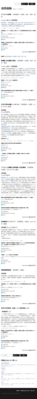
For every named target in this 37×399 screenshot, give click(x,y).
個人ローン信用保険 (6, 133)
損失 (28, 68)
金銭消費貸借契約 (8, 56)
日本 (2, 114)
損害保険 (3, 22)
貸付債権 (22, 121)
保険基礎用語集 (6, 270)
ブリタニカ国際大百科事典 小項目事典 (13, 167)
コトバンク (6, 4)
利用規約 (17, 390)
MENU (2, 1)
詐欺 (19, 22)
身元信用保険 (18, 24)
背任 (25, 22)
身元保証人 (17, 73)
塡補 (13, 25)
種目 (2, 124)
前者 (6, 179)
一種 (7, 177)
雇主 (34, 70)
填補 (31, 68)
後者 (22, 56)
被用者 (9, 22)
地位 (22, 179)
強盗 (16, 22)
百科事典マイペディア (8, 221)
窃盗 (13, 22)
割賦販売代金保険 (6, 126)
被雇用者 (15, 56)
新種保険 (3, 177)
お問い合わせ (32, 390)
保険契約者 (7, 182)
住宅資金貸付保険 (6, 129)
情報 (16, 28)
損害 (9, 24)
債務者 (24, 24)
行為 (30, 22)
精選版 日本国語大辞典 (8, 60)
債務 (7, 68)
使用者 (2, 24)
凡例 (18, 28)
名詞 (25, 56)
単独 (29, 179)
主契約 (19, 56)
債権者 (3, 25)
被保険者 (13, 182)
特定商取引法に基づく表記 (24, 390)
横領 (22, 22)
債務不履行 (30, 24)
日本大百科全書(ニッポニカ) (10, 104)
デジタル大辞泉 (6, 14)
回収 (26, 121)
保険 (19, 25)
